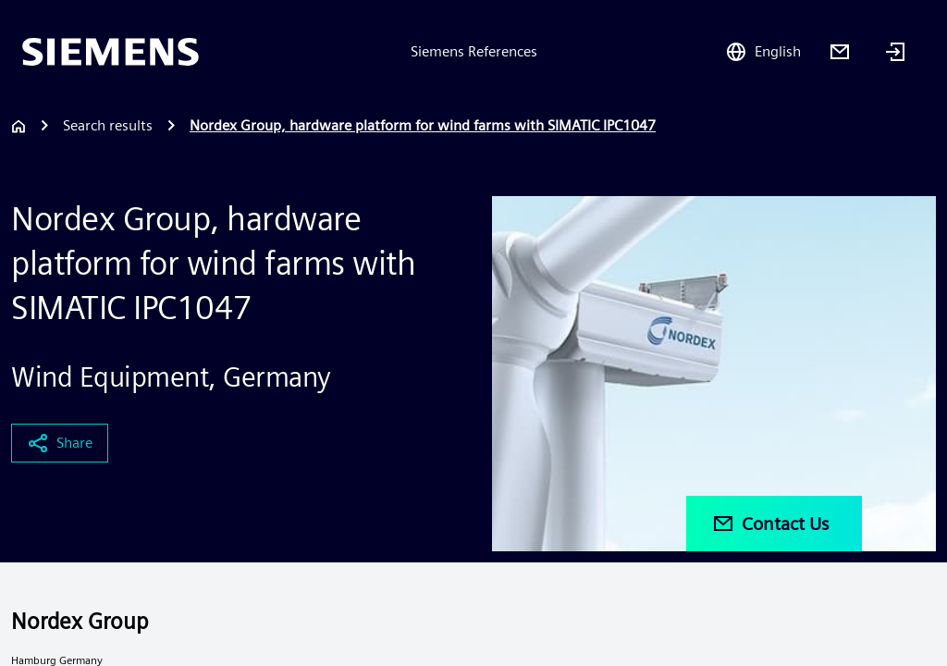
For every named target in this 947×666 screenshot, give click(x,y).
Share (59, 443)
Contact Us (770, 523)
